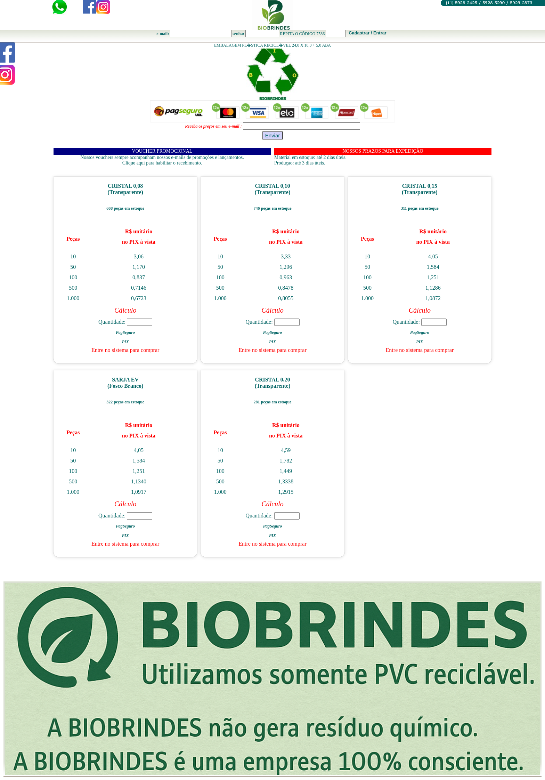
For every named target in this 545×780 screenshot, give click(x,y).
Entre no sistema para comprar (125, 350)
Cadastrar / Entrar (368, 32)
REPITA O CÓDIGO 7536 (302, 33)
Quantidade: (125, 322)
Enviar (272, 135)
